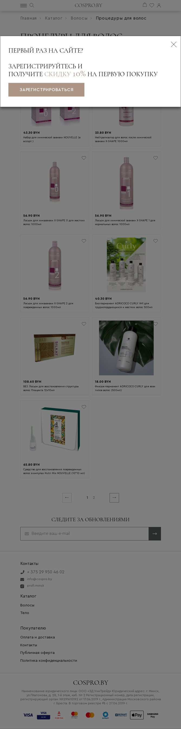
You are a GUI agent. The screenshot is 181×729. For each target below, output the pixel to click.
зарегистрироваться (46, 90)
